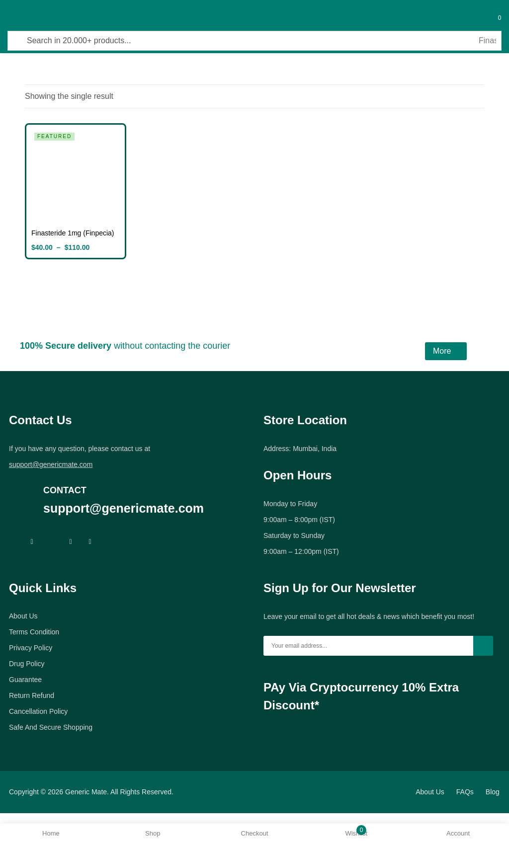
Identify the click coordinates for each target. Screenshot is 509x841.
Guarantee (25, 680)
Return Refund (31, 695)
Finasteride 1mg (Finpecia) (72, 233)
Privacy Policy (30, 648)
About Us (23, 616)
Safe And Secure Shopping (50, 727)
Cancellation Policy (38, 711)
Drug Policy (27, 664)
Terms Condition (34, 632)
